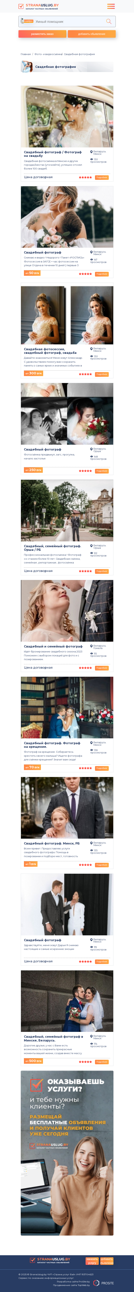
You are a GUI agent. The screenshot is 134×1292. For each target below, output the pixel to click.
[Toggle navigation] (111, 6)
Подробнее (101, 177)
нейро (27, 21)
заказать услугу (92, 1261)
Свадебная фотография (78, 54)
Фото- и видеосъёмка (47, 54)
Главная (26, 54)
